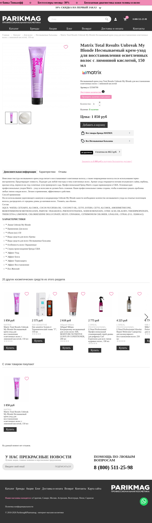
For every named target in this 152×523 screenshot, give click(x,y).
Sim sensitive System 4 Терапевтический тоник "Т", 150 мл (44, 329)
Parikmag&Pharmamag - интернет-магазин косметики (40, 512)
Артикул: (85, 87)
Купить (10, 347)
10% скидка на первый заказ (76, 7)
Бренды (34, 28)
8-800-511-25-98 (140, 19)
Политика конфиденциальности (19, 507)
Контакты (139, 28)
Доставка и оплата (112, 28)
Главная (5, 35)
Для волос (28, 35)
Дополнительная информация (20, 172)
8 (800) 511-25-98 (113, 467)
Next (145, 318)
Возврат (86, 28)
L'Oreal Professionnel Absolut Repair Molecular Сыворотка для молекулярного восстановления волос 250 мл (129, 334)
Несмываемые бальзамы (46, 35)
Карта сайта (94, 488)
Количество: (85, 104)
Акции (53, 28)
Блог (69, 28)
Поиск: (106, 19)
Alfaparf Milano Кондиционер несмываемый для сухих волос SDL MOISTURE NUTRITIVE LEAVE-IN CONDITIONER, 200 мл (72, 333)
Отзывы (62, 172)
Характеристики (47, 172)
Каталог (14, 28)
